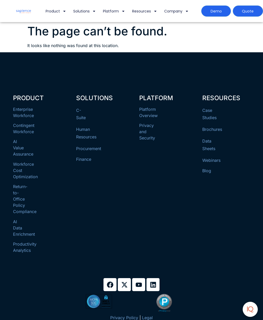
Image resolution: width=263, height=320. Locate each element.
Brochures (212, 129)
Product (56, 11)
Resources (144, 11)
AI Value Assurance (23, 148)
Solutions (84, 11)
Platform (114, 11)
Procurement (88, 148)
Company (176, 11)
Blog (206, 170)
